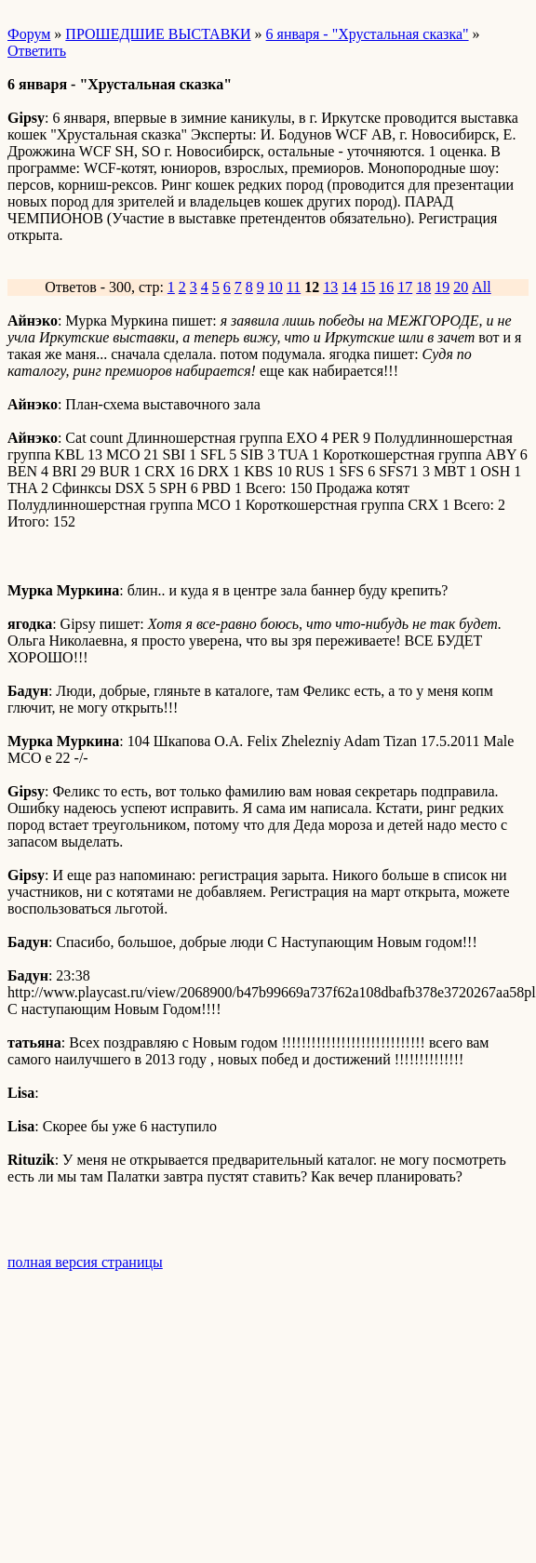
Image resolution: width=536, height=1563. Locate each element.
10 (275, 287)
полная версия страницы (85, 1262)
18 (423, 287)
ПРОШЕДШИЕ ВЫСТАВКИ (157, 34)
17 (404, 287)
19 (442, 287)
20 (460, 287)
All (481, 287)
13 (330, 287)
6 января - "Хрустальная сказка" (367, 34)
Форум (28, 34)
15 (367, 287)
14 (349, 287)
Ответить (36, 51)
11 (294, 287)
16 (386, 287)
